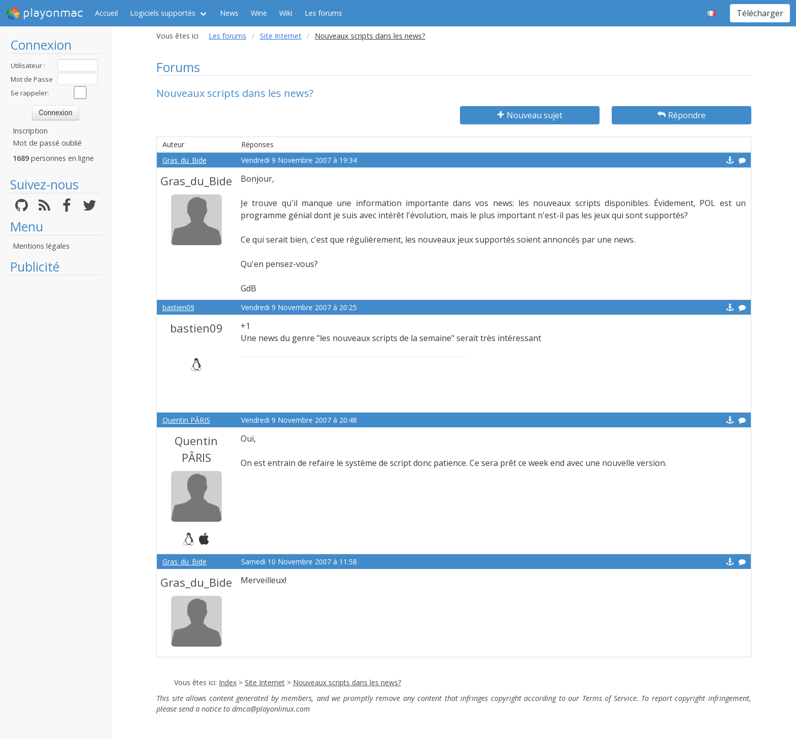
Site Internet (281, 36)
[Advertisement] (55, 432)
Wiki (285, 13)
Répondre (681, 115)
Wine (259, 13)
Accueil (106, 13)
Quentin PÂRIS (186, 420)
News (229, 13)
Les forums (323, 13)
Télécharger (760, 13)
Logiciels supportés (162, 13)
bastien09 (178, 307)
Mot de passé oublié (47, 143)
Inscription (30, 131)
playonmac (44, 13)
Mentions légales (41, 246)
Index (228, 682)
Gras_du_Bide (184, 160)
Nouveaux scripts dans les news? (347, 682)
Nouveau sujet (530, 115)
